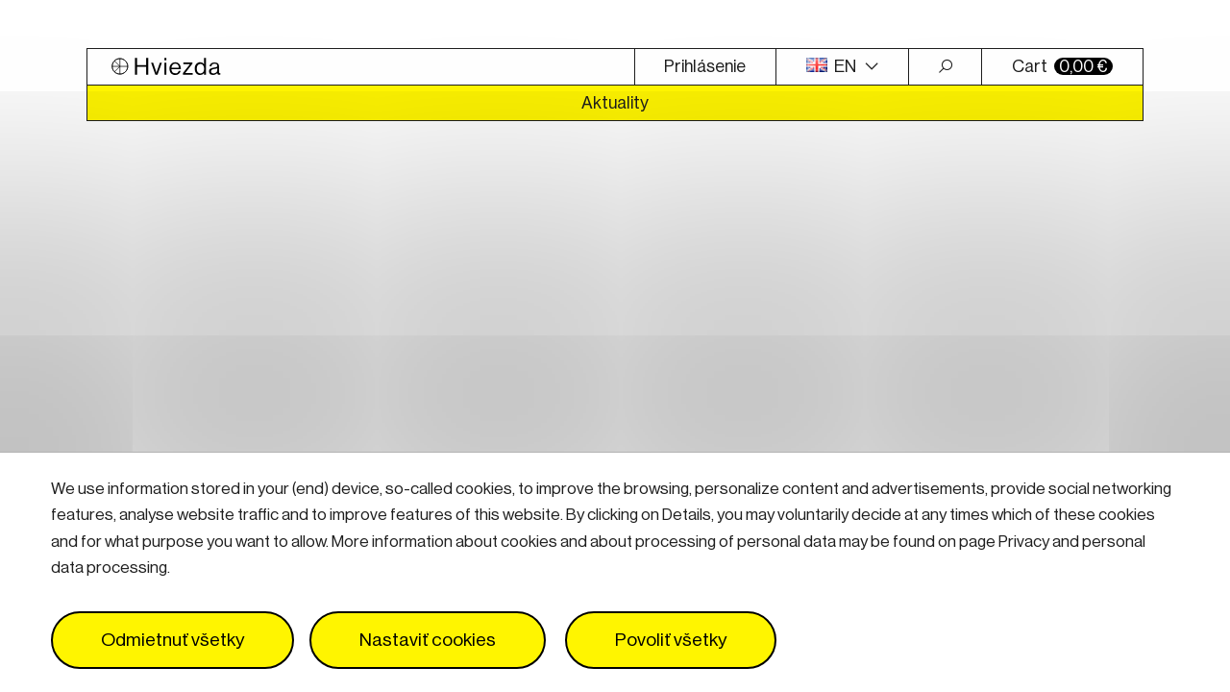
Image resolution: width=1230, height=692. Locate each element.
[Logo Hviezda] (360, 67)
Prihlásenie (705, 66)
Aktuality (615, 102)
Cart (1062, 66)
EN (832, 66)
